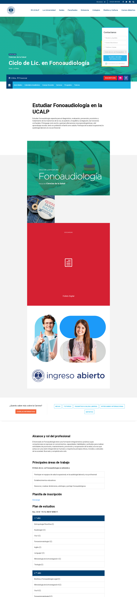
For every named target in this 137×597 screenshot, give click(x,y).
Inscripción (110, 78)
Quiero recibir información (115, 58)
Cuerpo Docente (48, 85)
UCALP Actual (15, 535)
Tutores (77, 85)
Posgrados (68, 85)
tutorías (67, 241)
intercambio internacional (112, 241)
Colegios (96, 10)
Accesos (101, 2)
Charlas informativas (26, 246)
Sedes (61, 10)
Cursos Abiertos (128, 10)
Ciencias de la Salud (17, 57)
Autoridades (18, 85)
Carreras (59, 85)
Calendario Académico (32, 85)
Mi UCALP (35, 10)
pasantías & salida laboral (86, 241)
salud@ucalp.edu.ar (30, 521)
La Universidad (49, 10)
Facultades (72, 10)
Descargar (36, 334)
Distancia (85, 10)
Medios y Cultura (111, 10)
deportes (89, 246)
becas (57, 241)
